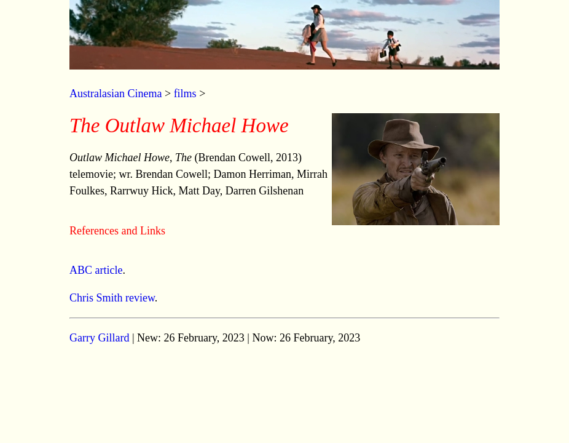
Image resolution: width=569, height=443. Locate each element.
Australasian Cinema (115, 93)
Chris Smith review (112, 298)
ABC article (95, 270)
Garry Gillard (99, 338)
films (185, 93)
